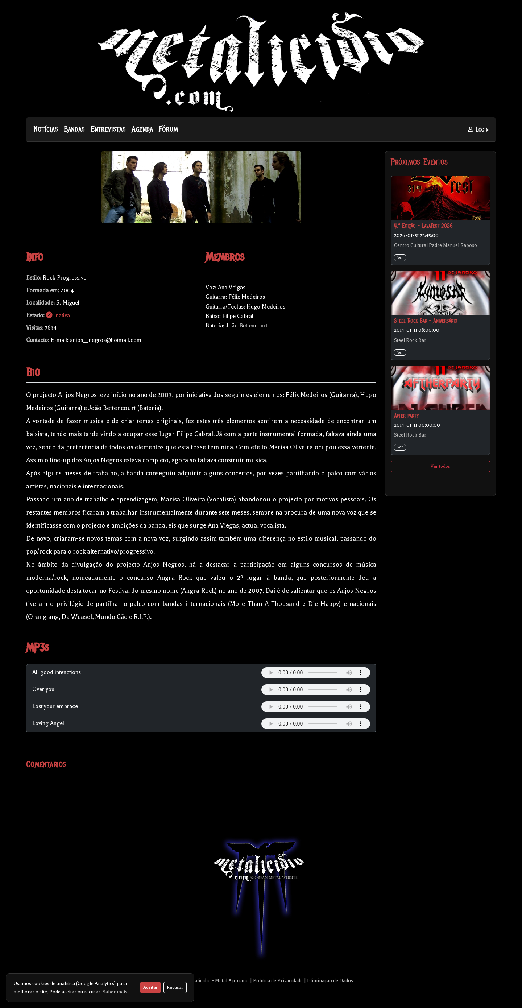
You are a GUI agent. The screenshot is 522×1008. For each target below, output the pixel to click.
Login (478, 129)
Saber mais (115, 992)
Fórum (168, 129)
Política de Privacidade (278, 980)
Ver (400, 257)
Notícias (45, 129)
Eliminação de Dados (330, 980)
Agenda (142, 129)
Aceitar (150, 987)
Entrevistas (108, 129)
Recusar (175, 987)
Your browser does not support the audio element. (315, 672)
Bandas (74, 129)
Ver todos (440, 466)
